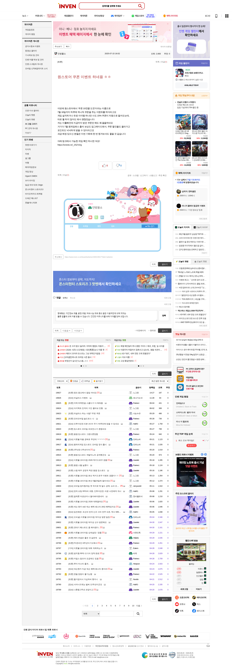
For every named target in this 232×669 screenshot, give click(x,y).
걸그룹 (28, 158)
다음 (138, 606)
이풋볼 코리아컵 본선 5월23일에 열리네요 (89, 481)
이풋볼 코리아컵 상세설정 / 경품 (85, 533)
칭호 (113, 226)
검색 (138, 614)
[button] (81, 366)
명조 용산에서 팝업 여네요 (82, 393)
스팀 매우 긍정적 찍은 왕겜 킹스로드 (86, 470)
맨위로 (153, 330)
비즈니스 (77, 646)
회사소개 (66, 646)
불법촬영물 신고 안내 (135, 646)
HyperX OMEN (31, 176)
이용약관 (87, 646)
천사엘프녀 (137, 496)
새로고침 (167, 298)
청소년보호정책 (118, 646)
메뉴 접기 (150, 226)
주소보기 (58, 46)
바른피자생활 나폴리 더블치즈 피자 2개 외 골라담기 (192, 345)
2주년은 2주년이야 (79, 450)
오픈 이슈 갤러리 (32, 111)
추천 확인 (162, 175)
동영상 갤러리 (31, 51)
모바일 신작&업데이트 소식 (36, 68)
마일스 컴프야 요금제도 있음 (83, 558)
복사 (67, 46)
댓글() (164, 62)
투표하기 (191, 445)
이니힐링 (96, 217)
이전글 (77, 331)
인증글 (75, 381)
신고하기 (144, 175)
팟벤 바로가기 (31, 145)
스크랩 (136, 175)
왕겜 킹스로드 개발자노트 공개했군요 (87, 455)
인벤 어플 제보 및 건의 (34, 60)
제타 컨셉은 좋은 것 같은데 (82, 538)
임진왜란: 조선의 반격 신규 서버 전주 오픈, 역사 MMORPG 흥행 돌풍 (100, 512)
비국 (135, 553)
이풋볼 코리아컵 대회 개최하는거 (85, 548)
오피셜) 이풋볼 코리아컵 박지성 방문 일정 (89, 517)
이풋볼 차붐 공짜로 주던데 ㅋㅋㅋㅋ (86, 439)
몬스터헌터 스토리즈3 (34, 189)
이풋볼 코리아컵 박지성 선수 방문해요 (87, 522)
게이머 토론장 (165, 47)
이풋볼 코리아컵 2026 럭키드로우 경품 (87, 460)
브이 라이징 (30, 180)
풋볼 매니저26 (31, 203)
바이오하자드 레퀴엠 (33, 194)
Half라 (135, 424)
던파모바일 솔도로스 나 (81, 419)
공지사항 (165, 646)
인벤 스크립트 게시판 (34, 64)
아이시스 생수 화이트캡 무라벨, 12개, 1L (191, 349)
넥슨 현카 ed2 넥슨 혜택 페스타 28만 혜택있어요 (92, 507)
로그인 (207, 16)
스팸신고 (153, 175)
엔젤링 (136, 538)
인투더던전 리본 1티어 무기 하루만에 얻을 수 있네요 (93, 424)
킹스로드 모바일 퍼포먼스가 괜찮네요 (87, 429)
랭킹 (99, 226)
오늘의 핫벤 (30, 115)
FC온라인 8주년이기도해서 (82, 543)
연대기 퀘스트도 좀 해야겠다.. (84, 527)
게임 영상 (29, 172)
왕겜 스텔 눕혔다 (78, 465)
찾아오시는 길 (153, 646)
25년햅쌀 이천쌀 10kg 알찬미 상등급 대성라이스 (192, 354)
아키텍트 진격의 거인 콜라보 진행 (85, 408)
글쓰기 (165, 374)
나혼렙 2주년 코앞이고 (80, 590)
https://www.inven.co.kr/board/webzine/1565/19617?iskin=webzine (89, 257)
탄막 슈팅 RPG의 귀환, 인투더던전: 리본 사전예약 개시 (94, 491)
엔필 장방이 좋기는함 (80, 574)
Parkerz (136, 403)
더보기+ (108, 340)
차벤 (27, 154)
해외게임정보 (30, 167)
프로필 (85, 226)
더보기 (102, 217)
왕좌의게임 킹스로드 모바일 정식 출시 (87, 444)
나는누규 (137, 413)
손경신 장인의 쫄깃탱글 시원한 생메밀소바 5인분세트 (192, 359)
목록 (157, 62)
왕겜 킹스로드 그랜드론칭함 (83, 434)
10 (133, 606)
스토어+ (204, 96)
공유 (129, 175)
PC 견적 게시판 (31, 128)
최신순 (72, 298)
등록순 (65, 298)
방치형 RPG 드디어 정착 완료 (83, 553)
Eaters (135, 548)
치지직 (28, 149)
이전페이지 (141, 330)
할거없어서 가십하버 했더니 (83, 579)
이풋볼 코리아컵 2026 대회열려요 (85, 501)
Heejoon (136, 564)
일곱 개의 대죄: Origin (34, 185)
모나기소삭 (137, 398)
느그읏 (136, 393)
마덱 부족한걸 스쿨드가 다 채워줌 (85, 403)
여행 (27, 163)
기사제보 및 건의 (32, 55)
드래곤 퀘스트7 (31, 198)
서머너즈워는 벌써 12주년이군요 (85, 584)
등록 (164, 315)
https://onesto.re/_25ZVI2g (70, 145)
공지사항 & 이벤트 (32, 46)
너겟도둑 (137, 533)
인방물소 (60, 53)
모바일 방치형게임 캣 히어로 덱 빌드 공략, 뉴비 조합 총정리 (96, 486)
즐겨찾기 (99, 381)
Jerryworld (137, 486)
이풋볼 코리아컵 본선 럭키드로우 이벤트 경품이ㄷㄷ (93, 476)
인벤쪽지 (90, 217)
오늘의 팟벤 (30, 119)
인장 (71, 226)
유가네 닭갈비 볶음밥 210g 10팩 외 (189, 340)
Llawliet (136, 460)
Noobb (135, 579)
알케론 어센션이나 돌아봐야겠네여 (86, 496)
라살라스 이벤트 (78, 398)
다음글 (65, 331)
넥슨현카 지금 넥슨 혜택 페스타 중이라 (87, 569)
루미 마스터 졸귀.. (78, 564)
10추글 (87, 381)
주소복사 (58, 257)
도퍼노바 (137, 439)
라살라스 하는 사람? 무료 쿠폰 (84, 413)
